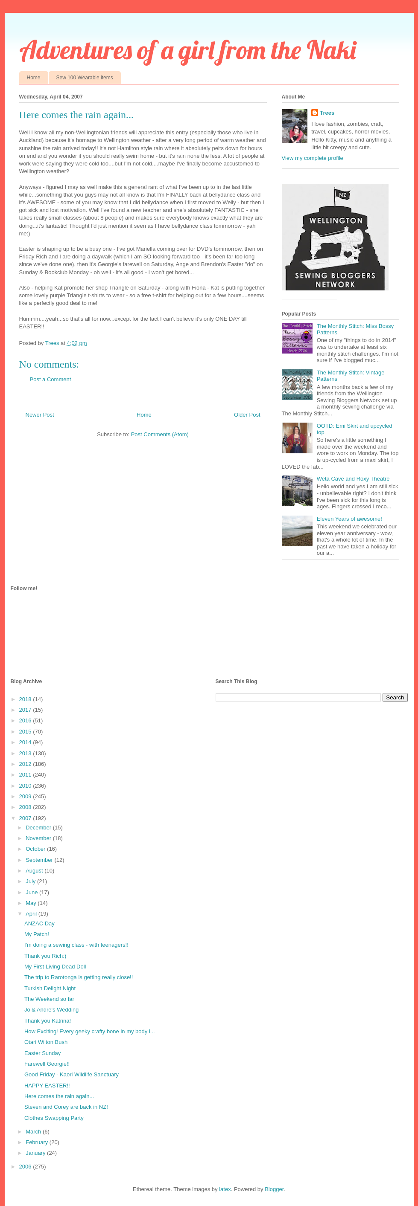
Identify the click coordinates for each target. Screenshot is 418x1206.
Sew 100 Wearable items (84, 78)
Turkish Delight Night (50, 988)
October (36, 849)
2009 (26, 796)
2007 (26, 818)
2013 (26, 753)
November (39, 838)
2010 (26, 786)
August (35, 870)
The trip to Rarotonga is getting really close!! (78, 977)
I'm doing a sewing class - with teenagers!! (76, 945)
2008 (26, 807)
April (32, 913)
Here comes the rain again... (59, 1096)
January (36, 1153)
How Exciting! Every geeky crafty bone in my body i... (89, 1031)
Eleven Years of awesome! (349, 519)
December (39, 827)
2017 (26, 710)
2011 (26, 774)
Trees (327, 113)
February (38, 1142)
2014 (26, 742)
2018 (26, 699)
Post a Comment (50, 379)
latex (225, 1189)
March (34, 1131)
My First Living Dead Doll (55, 966)
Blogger (274, 1189)
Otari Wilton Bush (45, 1042)
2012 (26, 764)
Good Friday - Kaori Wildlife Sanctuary (71, 1074)
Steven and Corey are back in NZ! (66, 1107)
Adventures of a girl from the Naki (187, 50)
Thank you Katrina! (47, 1021)
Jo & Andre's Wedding (51, 1009)
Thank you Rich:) (45, 956)
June (32, 892)
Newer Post (40, 415)
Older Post (247, 415)
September (40, 860)
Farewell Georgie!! (47, 1064)
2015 (26, 731)
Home (34, 78)
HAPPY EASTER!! (47, 1085)
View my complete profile (312, 158)
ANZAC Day (39, 923)
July (31, 881)
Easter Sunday (42, 1053)
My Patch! (36, 934)
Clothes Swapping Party (54, 1118)
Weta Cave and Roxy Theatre (353, 478)
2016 (26, 720)
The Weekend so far (49, 999)
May (32, 903)
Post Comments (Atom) (160, 434)
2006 (26, 1166)
